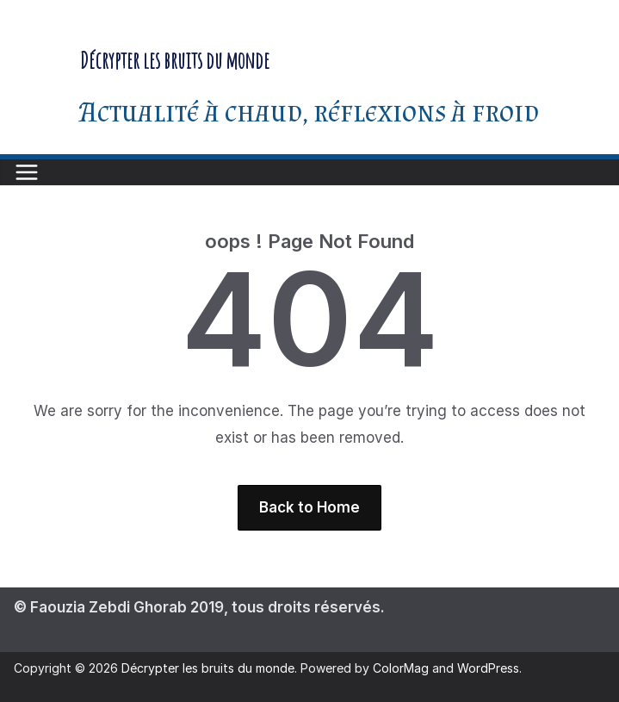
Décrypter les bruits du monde (174, 60)
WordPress (488, 668)
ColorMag (401, 668)
